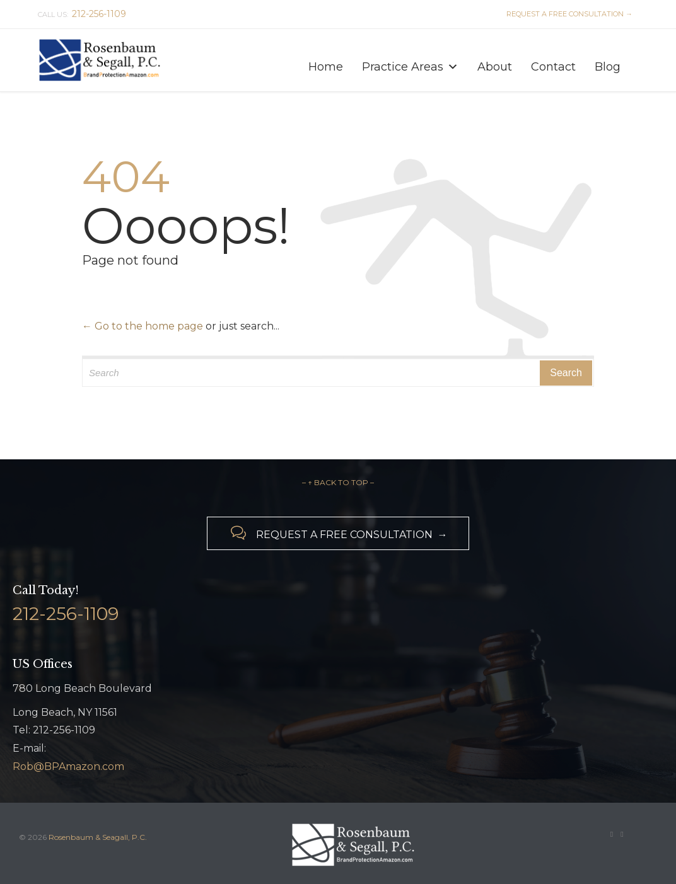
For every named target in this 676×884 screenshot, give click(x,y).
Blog (608, 66)
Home (325, 66)
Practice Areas (410, 63)
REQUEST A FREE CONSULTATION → (567, 13)
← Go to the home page (142, 326)
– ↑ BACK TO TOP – (338, 482)
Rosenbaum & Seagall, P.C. (98, 837)
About (494, 66)
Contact (553, 66)
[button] (452, 66)
